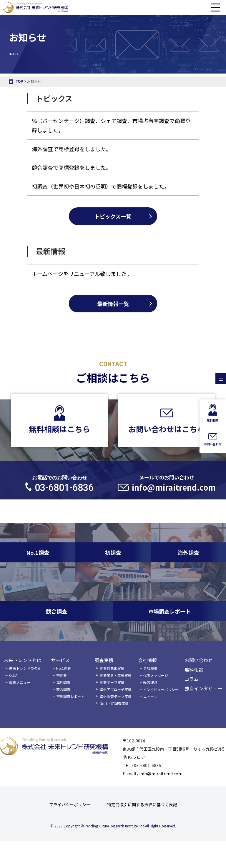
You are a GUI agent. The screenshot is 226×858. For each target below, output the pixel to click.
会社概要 (150, 668)
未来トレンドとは (22, 660)
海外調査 (63, 682)
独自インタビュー (203, 688)
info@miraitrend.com (160, 774)
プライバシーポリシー (69, 804)
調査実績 (103, 660)
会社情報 (147, 660)
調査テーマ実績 (112, 682)
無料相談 (194, 669)
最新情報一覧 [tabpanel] (113, 329)
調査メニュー (19, 682)
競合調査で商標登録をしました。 (71, 167)
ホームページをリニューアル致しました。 (82, 299)
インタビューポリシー (161, 689)
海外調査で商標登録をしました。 (71, 149)
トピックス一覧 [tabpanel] (112, 216)
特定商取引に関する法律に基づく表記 (142, 804)
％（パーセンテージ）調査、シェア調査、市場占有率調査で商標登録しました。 (111, 125)
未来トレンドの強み (25, 668)
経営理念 (150, 682)
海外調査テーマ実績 (116, 696)
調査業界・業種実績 (116, 675)
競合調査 (63, 689)
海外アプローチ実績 (116, 689)
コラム (192, 678)
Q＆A (13, 675)
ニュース (150, 696)
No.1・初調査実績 (114, 703)
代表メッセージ (155, 675)
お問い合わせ (199, 660)
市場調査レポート (70, 696)
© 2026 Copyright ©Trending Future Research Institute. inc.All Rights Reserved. (113, 825)
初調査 (61, 675)
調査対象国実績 (112, 668)
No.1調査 (63, 668)
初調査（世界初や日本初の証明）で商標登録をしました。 (101, 186)
